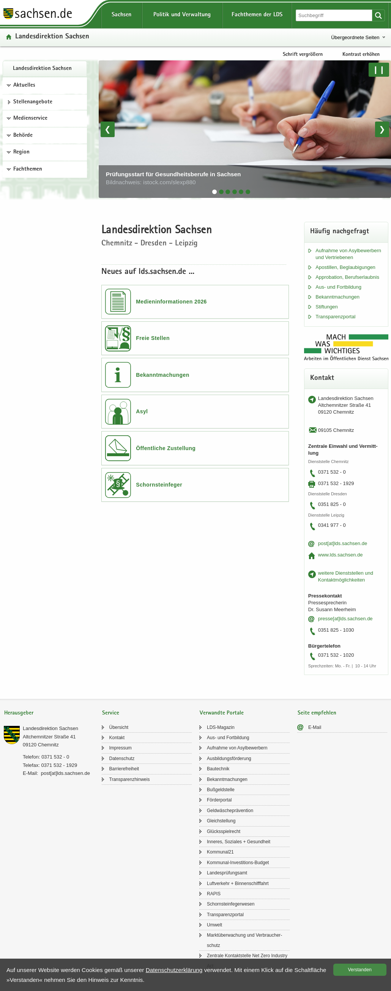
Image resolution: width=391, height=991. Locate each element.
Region (21, 152)
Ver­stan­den (360, 969)
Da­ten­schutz (122, 758)
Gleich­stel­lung (221, 820)
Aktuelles (24, 85)
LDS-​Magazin (221, 727)
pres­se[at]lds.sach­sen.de (345, 618)
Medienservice (30, 118)
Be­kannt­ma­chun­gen (337, 297)
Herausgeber (18, 713)
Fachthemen (27, 169)
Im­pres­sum (120, 748)
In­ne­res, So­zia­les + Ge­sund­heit (238, 841)
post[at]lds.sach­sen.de (342, 543)
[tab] (214, 192)
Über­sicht (119, 727)
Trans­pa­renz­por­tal (335, 316)
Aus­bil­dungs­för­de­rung (229, 758)
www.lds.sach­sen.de (340, 555)
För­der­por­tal (219, 800)
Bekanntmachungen (162, 375)
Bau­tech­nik (218, 768)
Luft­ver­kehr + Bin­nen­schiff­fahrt (238, 883)
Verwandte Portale (222, 713)
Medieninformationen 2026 (171, 302)
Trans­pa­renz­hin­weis (129, 779)
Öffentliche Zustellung (166, 448)
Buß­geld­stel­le (221, 789)
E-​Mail (314, 727)
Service (110, 713)
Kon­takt (117, 737)
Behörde (23, 136)
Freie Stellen (153, 338)
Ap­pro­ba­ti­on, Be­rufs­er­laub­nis (347, 277)
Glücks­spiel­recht (223, 831)
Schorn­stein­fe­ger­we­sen (230, 904)
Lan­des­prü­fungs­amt (227, 873)
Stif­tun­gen (326, 307)
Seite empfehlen (317, 713)
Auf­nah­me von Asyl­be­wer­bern (237, 748)
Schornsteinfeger (159, 485)
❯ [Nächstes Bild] (382, 129)
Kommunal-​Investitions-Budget (238, 862)
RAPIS (214, 893)
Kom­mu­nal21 (220, 852)
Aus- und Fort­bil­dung (338, 287)
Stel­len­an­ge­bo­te (32, 102)
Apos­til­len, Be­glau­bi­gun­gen (345, 267)
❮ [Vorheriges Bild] (107, 129)
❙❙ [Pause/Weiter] (378, 69)
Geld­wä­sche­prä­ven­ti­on (230, 810)
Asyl (142, 411)
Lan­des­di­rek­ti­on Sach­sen (42, 68)
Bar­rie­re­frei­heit (124, 768)
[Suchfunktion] (335, 15)
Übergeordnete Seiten (355, 37)
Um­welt (214, 925)
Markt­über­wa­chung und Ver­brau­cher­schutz (244, 940)
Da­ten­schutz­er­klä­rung (174, 970)
